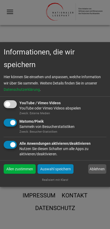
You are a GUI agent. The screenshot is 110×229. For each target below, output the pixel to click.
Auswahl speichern (55, 169)
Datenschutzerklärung (22, 89)
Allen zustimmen (19, 169)
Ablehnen (97, 169)
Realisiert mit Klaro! (55, 180)
